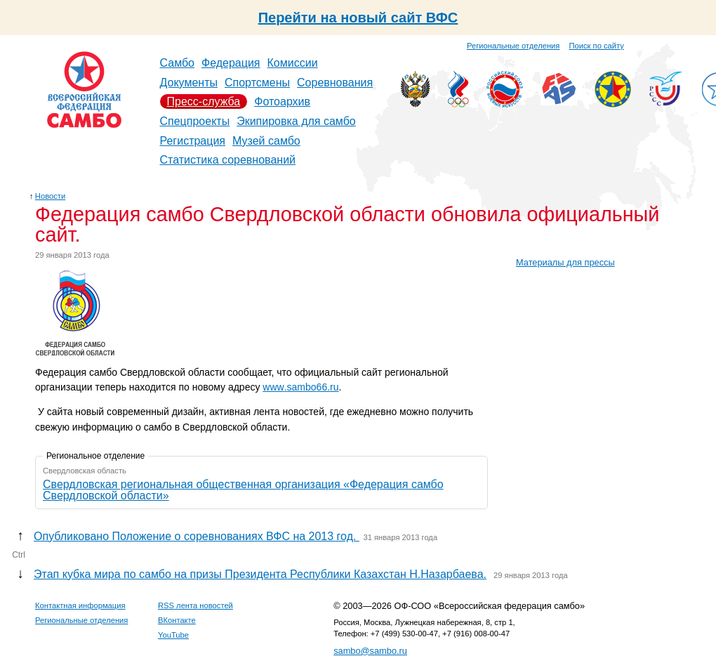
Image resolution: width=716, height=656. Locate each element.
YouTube (173, 635)
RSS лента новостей (195, 605)
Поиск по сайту (596, 45)
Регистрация (193, 141)
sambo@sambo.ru (370, 650)
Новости (50, 196)
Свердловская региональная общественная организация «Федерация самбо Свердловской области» (243, 489)
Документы (189, 82)
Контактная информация (80, 605)
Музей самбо (266, 141)
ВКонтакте (177, 620)
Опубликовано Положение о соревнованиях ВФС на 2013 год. (196, 536)
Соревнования (335, 82)
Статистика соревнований (228, 160)
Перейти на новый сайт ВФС (358, 18)
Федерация (230, 63)
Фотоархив (282, 101)
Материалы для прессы (565, 262)
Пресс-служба (204, 101)
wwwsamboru (300, 387)
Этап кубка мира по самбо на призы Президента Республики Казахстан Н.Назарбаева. (260, 574)
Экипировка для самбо (296, 121)
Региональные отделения (513, 45)
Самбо (177, 63)
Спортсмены (257, 82)
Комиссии (292, 63)
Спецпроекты (195, 121)
